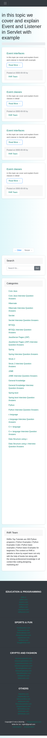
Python (11, 405)
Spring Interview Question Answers (23, 354)
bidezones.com (23, 678)
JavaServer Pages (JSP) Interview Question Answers (23, 343)
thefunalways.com (23, 633)
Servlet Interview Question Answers (23, 320)
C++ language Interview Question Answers (23, 432)
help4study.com (23, 696)
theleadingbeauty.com (23, 671)
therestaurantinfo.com (23, 704)
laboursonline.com (23, 699)
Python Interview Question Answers (23, 410)
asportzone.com (23, 638)
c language (13, 415)
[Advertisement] (23, 224)
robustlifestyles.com (23, 673)
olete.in (23, 597)
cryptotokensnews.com (23, 663)
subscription (17, 727)
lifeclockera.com (23, 709)
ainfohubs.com (23, 711)
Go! (37, 268)
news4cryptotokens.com (23, 661)
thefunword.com (23, 630)
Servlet (11, 316)
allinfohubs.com (23, 714)
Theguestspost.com (34, 722)
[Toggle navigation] (5, 3)
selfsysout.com (23, 612)
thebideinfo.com (23, 676)
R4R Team (13, 77)
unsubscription (29, 727)
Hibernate (13, 303)
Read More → (15, 65)
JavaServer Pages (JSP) (19, 337)
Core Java (13, 291)
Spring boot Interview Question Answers (22, 399)
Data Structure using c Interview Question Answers (22, 445)
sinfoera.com (23, 604)
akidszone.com (23, 701)
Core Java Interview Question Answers (21, 297)
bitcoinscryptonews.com (23, 666)
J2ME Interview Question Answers (23, 376)
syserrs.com (23, 602)
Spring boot (13, 393)
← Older (18, 250)
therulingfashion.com (23, 668)
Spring (11, 350)
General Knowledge (17, 381)
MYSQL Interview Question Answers (20, 331)
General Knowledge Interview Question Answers (21, 386)
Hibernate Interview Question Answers (21, 309)
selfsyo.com (23, 607)
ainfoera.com (23, 640)
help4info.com (23, 694)
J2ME (11, 371)
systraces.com (23, 609)
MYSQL (12, 325)
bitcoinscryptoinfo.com (23, 658)
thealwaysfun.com (23, 628)
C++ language (15, 427)
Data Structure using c (18, 439)
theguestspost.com (23, 706)
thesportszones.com (23, 635)
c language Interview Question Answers (21, 420)
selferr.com (23, 600)
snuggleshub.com (23, 643)
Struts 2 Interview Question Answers (20, 365)
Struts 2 (12, 359)
